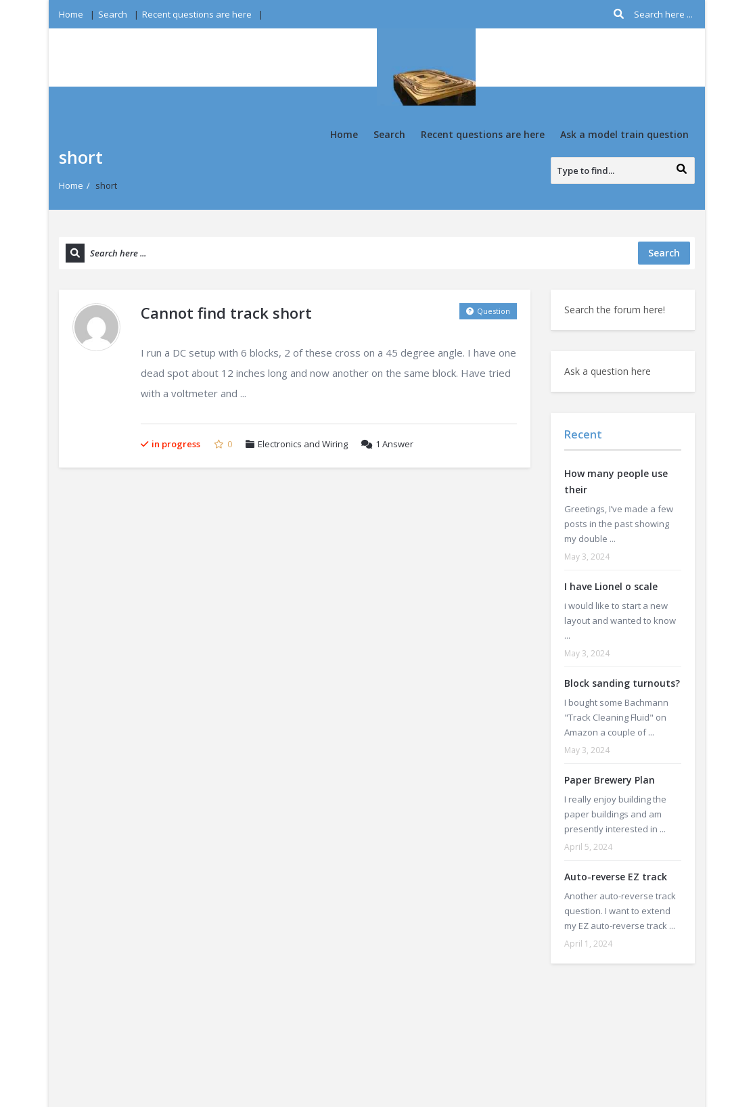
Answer (387, 444)
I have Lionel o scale (611, 586)
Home (71, 14)
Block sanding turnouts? (622, 683)
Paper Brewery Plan (609, 779)
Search (112, 14)
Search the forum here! (614, 309)
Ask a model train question (624, 134)
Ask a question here (607, 371)
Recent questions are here (197, 14)
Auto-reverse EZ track (615, 876)
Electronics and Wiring (303, 444)
